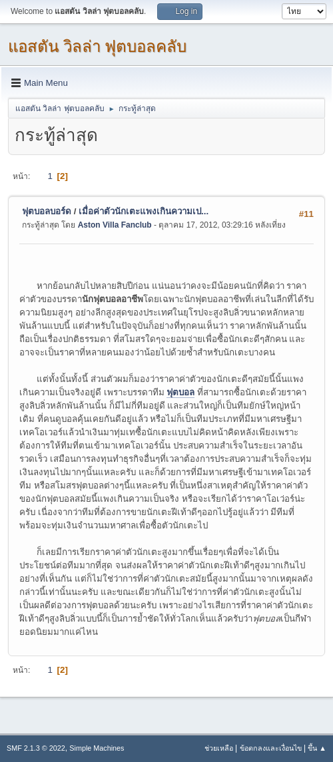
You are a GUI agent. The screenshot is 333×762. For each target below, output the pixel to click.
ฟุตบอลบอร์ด (46, 211)
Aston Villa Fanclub (115, 225)
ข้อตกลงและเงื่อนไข (271, 748)
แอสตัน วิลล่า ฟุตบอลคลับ (97, 46)
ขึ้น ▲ (317, 748)
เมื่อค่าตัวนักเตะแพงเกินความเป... (143, 211)
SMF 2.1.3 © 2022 (36, 748)
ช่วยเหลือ (218, 748)
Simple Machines (96, 748)
